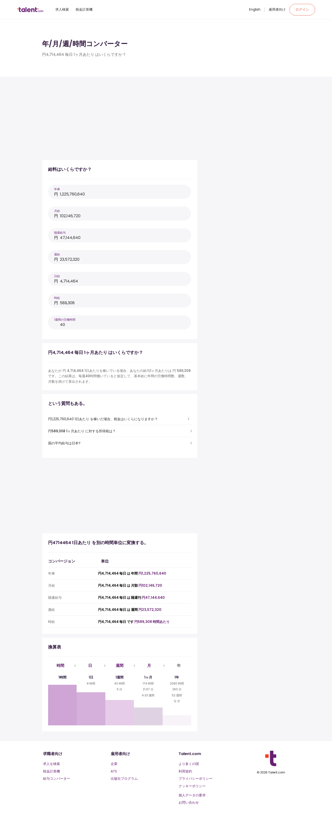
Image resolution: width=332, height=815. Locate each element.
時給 (57, 298)
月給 (57, 211)
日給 (57, 276)
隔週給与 (60, 233)
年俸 (57, 189)
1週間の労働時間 (64, 319)
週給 (57, 254)
